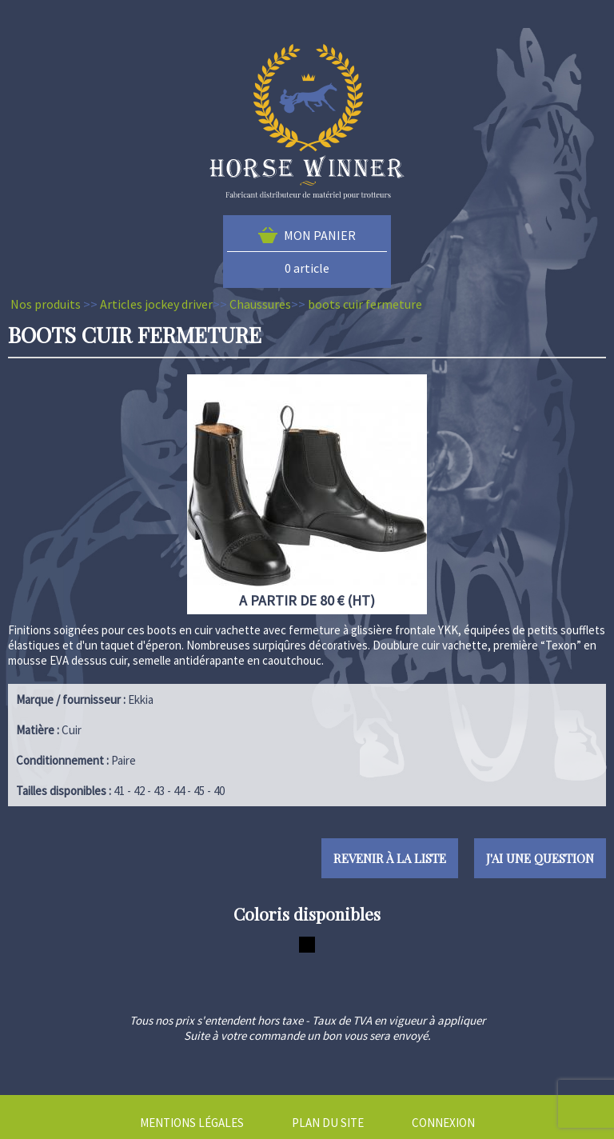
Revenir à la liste (389, 858)
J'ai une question (540, 858)
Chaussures (260, 304)
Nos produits (45, 304)
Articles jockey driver (156, 304)
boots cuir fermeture (365, 304)
